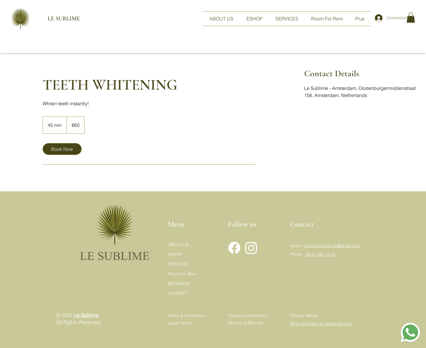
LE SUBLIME (56, 18)
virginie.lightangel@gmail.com (332, 245)
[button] (410, 17)
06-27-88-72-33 (320, 254)
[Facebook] (234, 248)
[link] (62, 149)
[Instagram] (251, 248)
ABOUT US (178, 244)
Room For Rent (182, 273)
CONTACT (177, 293)
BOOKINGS (179, 283)
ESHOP (175, 254)
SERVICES (178, 264)
